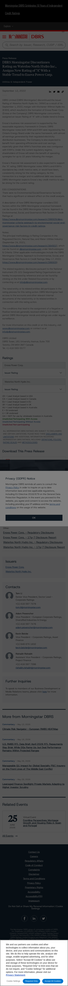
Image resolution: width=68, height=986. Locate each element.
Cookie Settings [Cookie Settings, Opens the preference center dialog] (13, 981)
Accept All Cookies (53, 981)
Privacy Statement (15, 975)
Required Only (31, 981)
